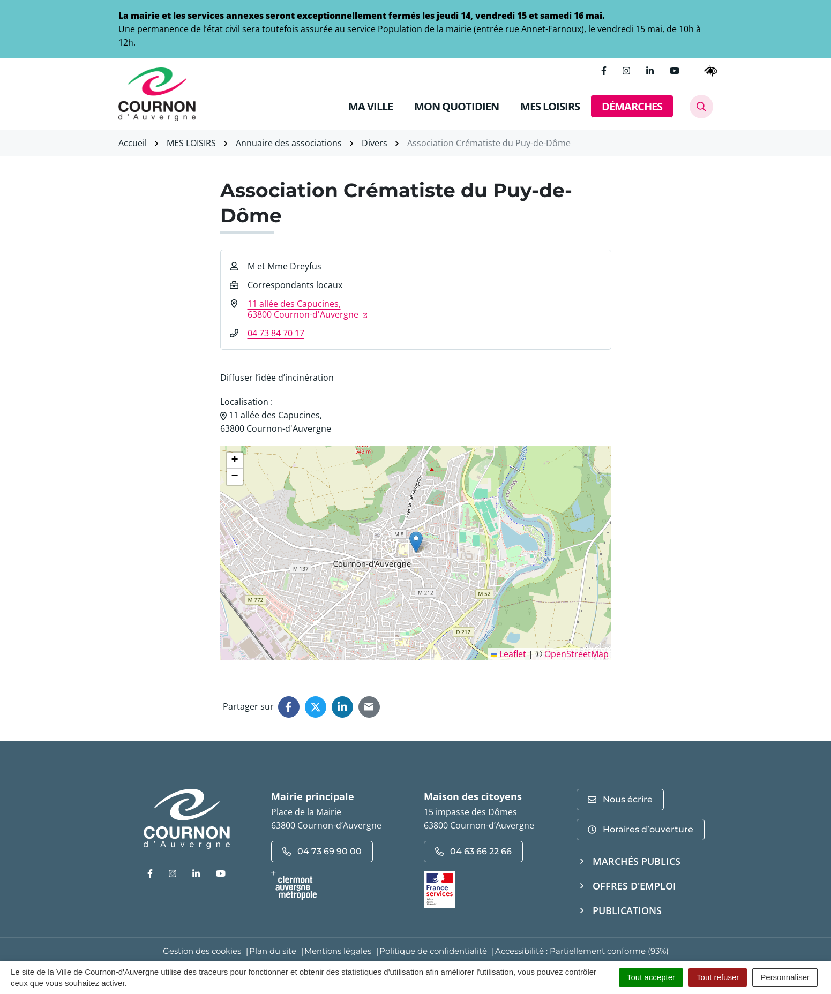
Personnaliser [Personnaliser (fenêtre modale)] (785, 977)
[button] (416, 542)
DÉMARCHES (632, 106)
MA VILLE (370, 106)
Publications (627, 910)
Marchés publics (636, 861)
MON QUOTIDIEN (456, 106)
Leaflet (508, 654)
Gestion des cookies (202, 951)
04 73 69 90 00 (322, 851)
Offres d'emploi (634, 885)
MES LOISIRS (550, 106)
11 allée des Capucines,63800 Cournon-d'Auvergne (308, 309)
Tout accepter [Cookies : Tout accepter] (651, 977)
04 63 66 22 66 (473, 851)
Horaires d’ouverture (640, 829)
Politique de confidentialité (433, 951)
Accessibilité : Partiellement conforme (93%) (582, 951)
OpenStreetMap (576, 654)
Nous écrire (620, 799)
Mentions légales (337, 951)
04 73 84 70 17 (276, 333)
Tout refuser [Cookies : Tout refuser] (718, 977)
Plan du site (272, 951)
